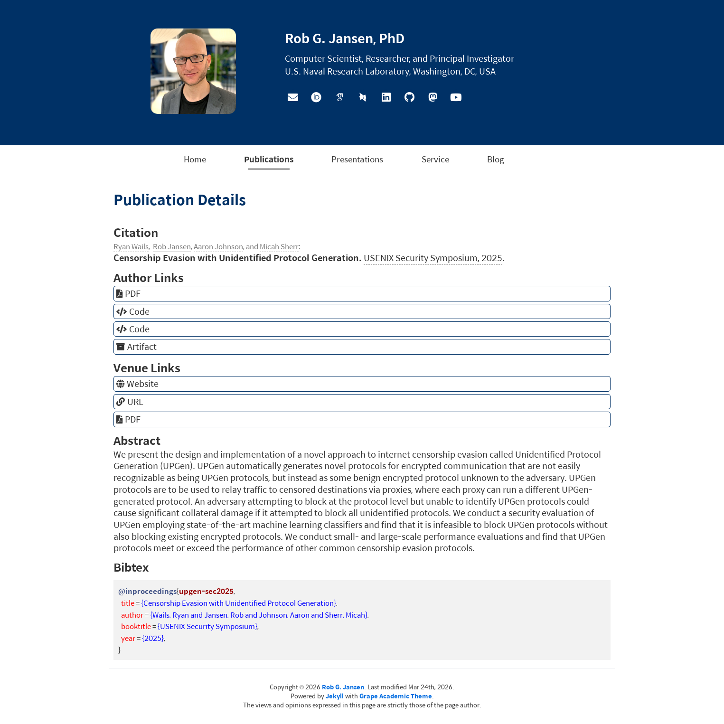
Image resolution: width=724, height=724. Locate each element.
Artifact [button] (136, 346)
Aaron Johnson (218, 246)
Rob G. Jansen (343, 687)
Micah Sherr (279, 246)
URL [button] (129, 401)
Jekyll (335, 696)
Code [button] (133, 311)
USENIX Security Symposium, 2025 (433, 257)
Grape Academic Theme (395, 696)
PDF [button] (128, 293)
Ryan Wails (131, 246)
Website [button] (137, 383)
